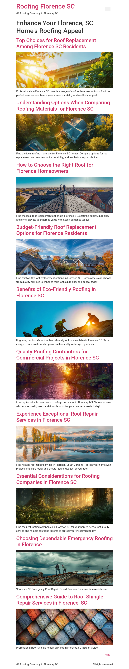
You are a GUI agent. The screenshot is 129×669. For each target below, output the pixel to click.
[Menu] (107, 9)
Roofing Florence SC (45, 6)
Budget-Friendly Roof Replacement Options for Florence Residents (56, 230)
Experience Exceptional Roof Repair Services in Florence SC (57, 417)
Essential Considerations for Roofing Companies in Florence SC (58, 479)
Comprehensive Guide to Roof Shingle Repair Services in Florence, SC (59, 600)
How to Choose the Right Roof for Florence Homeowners (54, 168)
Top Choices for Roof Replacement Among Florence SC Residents (56, 43)
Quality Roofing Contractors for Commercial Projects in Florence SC (57, 355)
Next (109, 654)
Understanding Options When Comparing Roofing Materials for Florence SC (63, 105)
